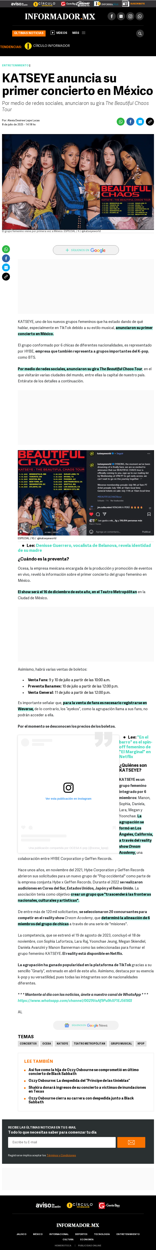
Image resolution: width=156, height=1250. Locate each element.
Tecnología (102, 1234)
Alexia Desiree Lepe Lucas (23, 120)
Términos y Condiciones (61, 1155)
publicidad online (89, 1246)
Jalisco (21, 1234)
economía (87, 1240)
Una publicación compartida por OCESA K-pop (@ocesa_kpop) (68, 848)
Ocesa (46, 1044)
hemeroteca (63, 1246)
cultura (68, 1240)
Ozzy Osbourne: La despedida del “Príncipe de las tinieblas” (79, 1081)
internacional (58, 1234)
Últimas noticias (29, 33)
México (38, 1234)
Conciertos (28, 1044)
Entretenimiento (15, 65)
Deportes (81, 1234)
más (78, 33)
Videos (59, 33)
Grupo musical (121, 1044)
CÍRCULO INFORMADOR (51, 46)
